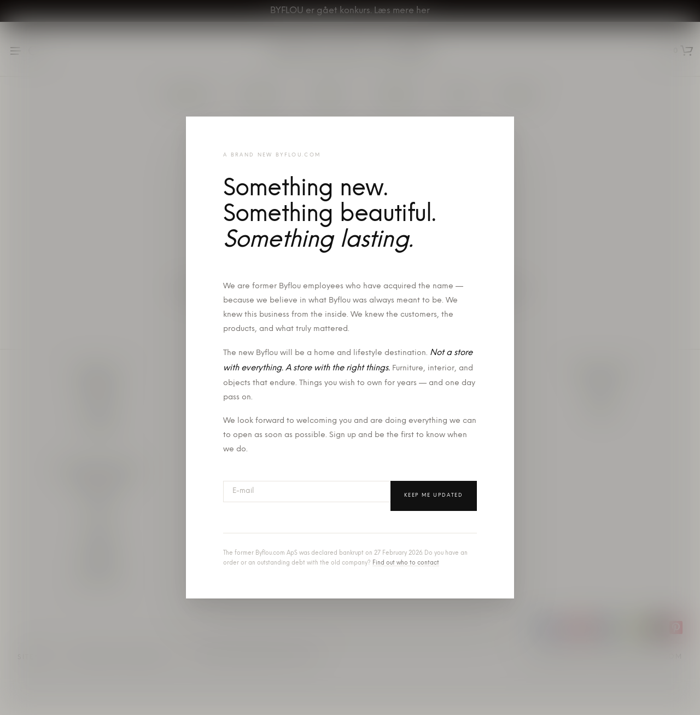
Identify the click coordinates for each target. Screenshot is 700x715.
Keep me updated (433, 495)
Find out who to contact (405, 563)
